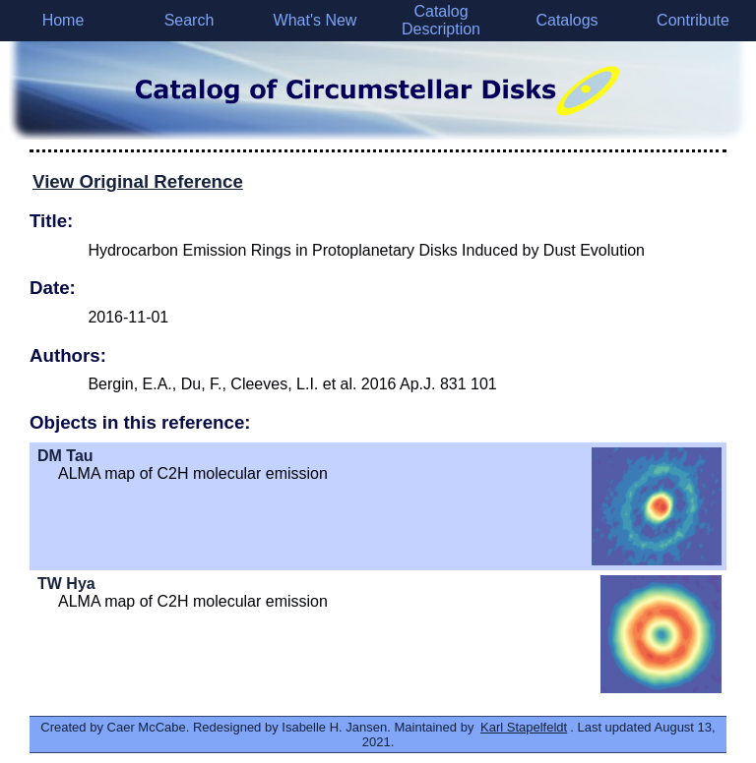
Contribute (693, 20)
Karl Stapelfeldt (523, 727)
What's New (315, 20)
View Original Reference (137, 181)
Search (189, 20)
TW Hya (66, 583)
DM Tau (65, 455)
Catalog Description (441, 20)
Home (63, 20)
